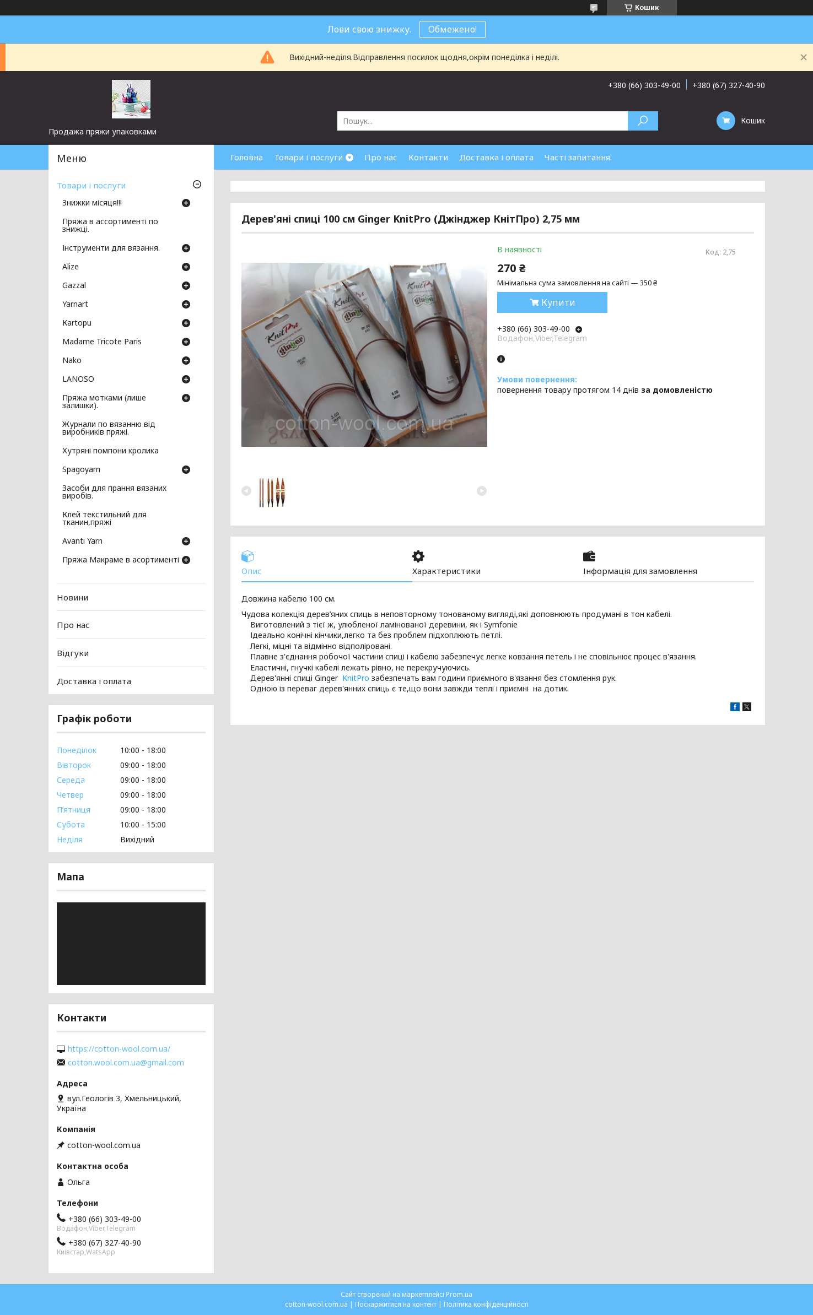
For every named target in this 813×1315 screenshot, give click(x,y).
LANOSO (78, 379)
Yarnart (75, 304)
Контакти (428, 157)
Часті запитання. (578, 157)
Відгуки (73, 652)
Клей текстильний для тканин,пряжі (104, 519)
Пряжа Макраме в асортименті (120, 560)
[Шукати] (643, 121)
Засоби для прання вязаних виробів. (114, 492)
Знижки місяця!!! (92, 203)
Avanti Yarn (82, 541)
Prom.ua (459, 1294)
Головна (246, 157)
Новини (72, 597)
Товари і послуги (308, 157)
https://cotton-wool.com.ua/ (119, 1049)
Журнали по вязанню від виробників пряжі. (108, 428)
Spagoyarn (81, 470)
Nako (72, 360)
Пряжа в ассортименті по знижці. (110, 226)
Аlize (70, 267)
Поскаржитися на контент (396, 1304)
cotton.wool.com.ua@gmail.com (126, 1063)
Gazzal (74, 286)
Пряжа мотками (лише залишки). (104, 402)
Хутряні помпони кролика (110, 451)
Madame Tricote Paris (102, 342)
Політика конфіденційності (486, 1304)
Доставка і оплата (496, 157)
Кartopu (76, 323)
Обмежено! (452, 29)
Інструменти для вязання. (111, 248)
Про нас (380, 157)
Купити (558, 302)
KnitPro (355, 678)
